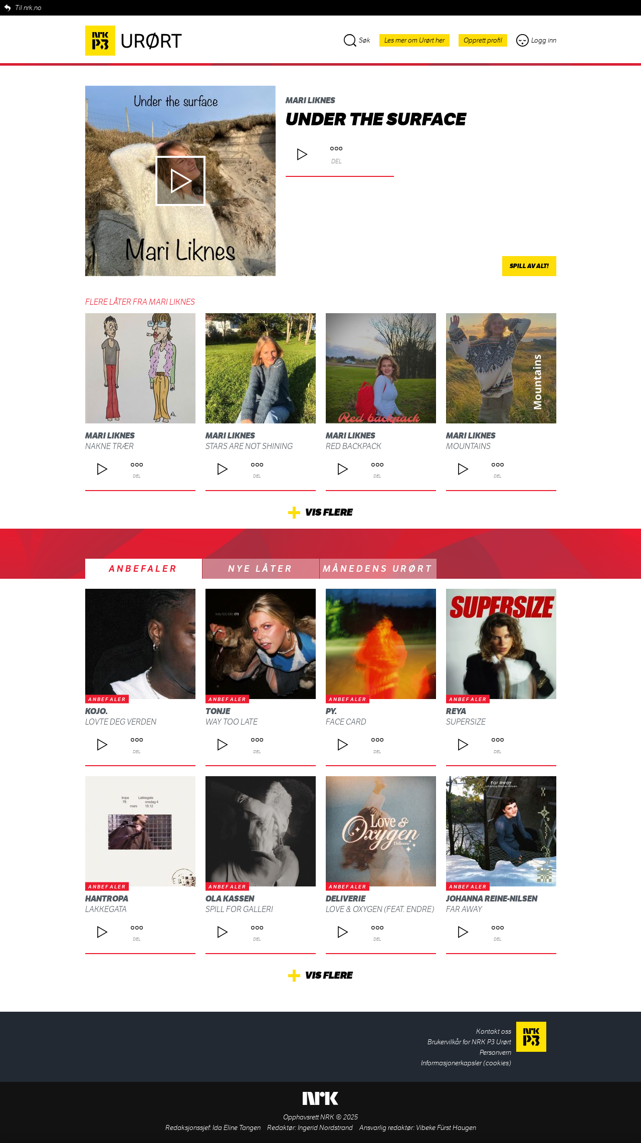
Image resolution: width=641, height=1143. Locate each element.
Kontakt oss (493, 1031)
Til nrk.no (28, 8)
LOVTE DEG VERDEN (120, 722)
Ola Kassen (229, 898)
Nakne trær (109, 446)
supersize (466, 722)
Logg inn (536, 40)
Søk (357, 40)
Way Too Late (231, 722)
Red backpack (353, 446)
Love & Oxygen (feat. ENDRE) (380, 909)
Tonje (217, 711)
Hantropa (106, 898)
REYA (456, 711)
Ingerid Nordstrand (325, 1127)
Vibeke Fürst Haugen (446, 1127)
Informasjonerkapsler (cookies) (466, 1063)
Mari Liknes (310, 100)
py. (331, 711)
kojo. (96, 711)
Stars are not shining (249, 446)
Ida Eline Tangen (236, 1127)
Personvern (495, 1052)
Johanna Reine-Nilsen (491, 898)
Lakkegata (106, 909)
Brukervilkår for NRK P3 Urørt (469, 1042)
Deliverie (345, 898)
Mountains (468, 446)
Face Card (346, 722)
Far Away (464, 909)
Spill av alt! (529, 266)
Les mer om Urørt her (414, 40)
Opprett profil (483, 40)
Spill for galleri (239, 909)
